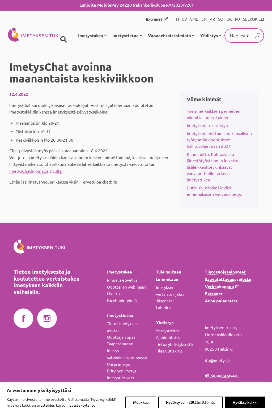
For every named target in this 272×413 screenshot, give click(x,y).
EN (204, 19)
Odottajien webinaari (126, 287)
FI (177, 19)
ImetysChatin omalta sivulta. (36, 171)
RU (237, 19)
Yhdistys (209, 35)
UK (229, 19)
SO (220, 19)
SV (184, 19)
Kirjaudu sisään (224, 375)
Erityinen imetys (121, 371)
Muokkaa (140, 402)
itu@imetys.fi (217, 360)
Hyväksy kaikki (245, 402)
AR (212, 19)
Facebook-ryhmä (122, 300)
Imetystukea (90, 35)
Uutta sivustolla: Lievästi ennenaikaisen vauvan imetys (214, 191)
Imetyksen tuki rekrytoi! (209, 125)
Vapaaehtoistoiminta (169, 35)
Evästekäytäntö (82, 405)
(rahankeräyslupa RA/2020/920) (136, 5)
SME (194, 19)
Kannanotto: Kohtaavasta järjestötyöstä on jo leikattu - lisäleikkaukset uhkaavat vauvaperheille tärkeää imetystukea (214, 167)
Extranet (154, 19)
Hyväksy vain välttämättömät (190, 402)
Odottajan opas (121, 337)
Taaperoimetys (120, 344)
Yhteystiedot (167, 331)
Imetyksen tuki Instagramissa (47, 319)
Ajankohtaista (168, 337)
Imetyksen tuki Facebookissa (23, 319)
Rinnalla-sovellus (122, 280)
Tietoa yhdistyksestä (174, 344)
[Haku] (63, 39)
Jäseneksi (165, 301)
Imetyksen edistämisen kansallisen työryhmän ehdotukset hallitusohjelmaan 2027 (219, 140)
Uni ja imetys (118, 364)
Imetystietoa (125, 35)
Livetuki (114, 294)
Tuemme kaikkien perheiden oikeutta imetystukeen (213, 114)
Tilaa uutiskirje (169, 351)
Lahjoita (163, 308)
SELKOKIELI (253, 19)
